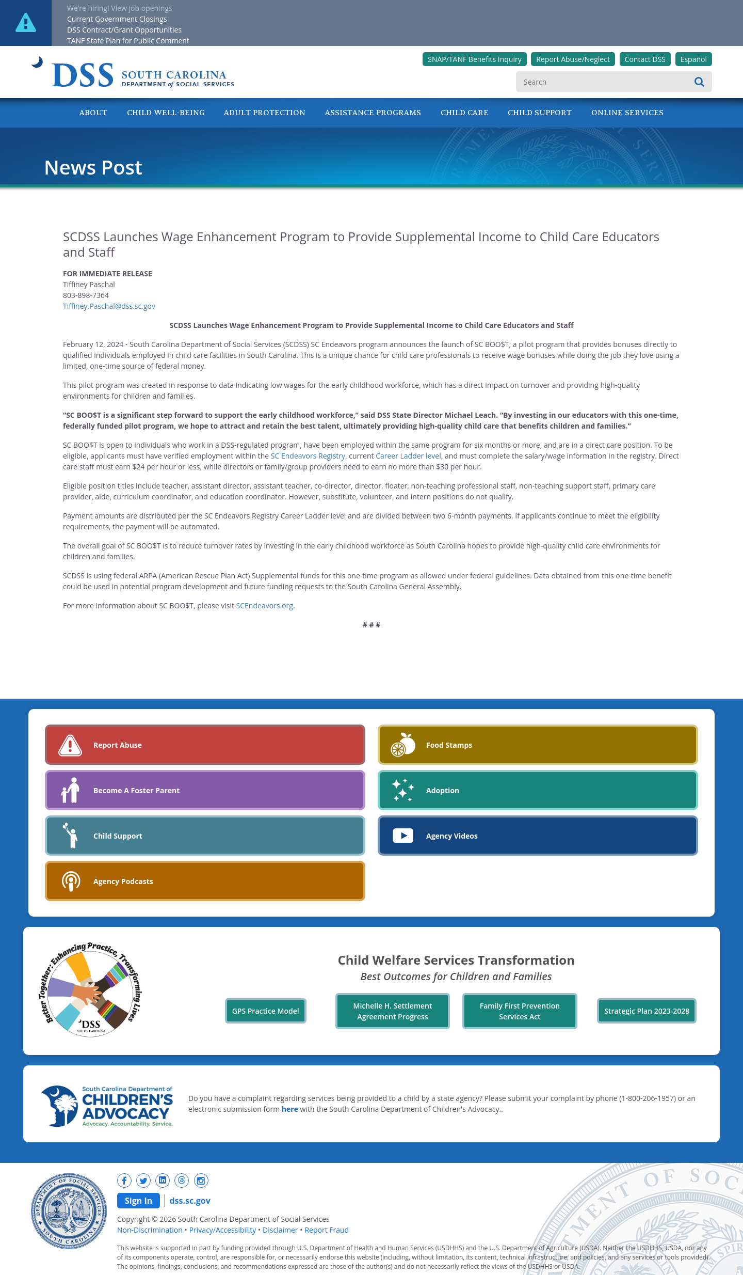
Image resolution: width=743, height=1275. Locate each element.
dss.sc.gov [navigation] (189, 1200)
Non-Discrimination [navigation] (150, 1230)
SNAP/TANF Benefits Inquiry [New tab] (474, 59)
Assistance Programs (373, 112)
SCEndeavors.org (264, 605)
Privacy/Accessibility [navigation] (222, 1230)
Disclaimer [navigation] (280, 1230)
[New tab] (124, 1180)
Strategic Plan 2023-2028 (646, 1011)
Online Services (627, 112)
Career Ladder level (408, 456)
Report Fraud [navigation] (326, 1230)
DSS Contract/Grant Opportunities (124, 30)
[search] (614, 81)
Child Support (540, 112)
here (290, 1109)
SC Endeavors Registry (308, 456)
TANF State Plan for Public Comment (128, 40)
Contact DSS (645, 59)
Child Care (465, 112)
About (93, 112)
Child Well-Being (166, 112)
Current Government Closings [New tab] (117, 19)
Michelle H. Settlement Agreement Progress (392, 1011)
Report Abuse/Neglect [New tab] (573, 59)
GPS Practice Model (265, 1011)
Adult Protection (264, 112)
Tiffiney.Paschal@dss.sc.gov (109, 306)
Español (694, 59)
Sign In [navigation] (138, 1200)
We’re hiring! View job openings (119, 8)
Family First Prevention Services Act (520, 1011)
